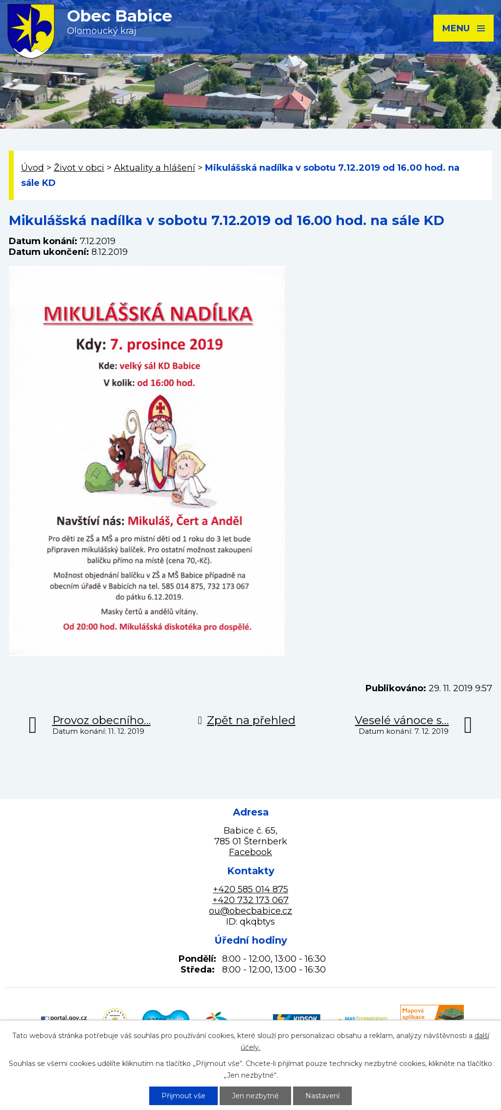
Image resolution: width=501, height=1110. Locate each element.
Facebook (250, 852)
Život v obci (79, 167)
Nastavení (322, 1095)
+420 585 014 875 (250, 889)
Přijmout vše (183, 1095)
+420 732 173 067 (250, 900)
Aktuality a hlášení (154, 167)
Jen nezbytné (255, 1095)
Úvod (32, 167)
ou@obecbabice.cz (250, 911)
